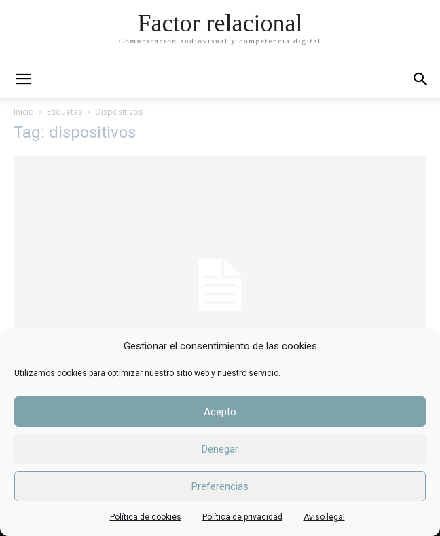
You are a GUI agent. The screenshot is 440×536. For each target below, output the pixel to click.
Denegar (220, 449)
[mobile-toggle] (23, 79)
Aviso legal (324, 517)
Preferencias (220, 486)
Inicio (24, 111)
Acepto (220, 412)
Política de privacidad (242, 517)
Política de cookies (145, 517)
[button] (421, 79)
